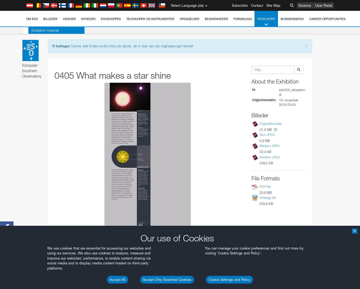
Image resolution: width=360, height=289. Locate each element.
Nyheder (88, 19)
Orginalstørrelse (270, 124)
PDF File (265, 187)
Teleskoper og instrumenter (150, 19)
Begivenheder (216, 19)
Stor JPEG (267, 135)
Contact (257, 5)
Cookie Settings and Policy (229, 279)
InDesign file (268, 198)
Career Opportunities (327, 19)
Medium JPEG (270, 146)
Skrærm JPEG (270, 157)
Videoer (69, 19)
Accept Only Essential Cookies (167, 279)
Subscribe (240, 5)
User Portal (323, 5)
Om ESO (32, 19)
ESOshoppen (111, 19)
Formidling (242, 19)
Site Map (273, 5)
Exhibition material (40, 30)
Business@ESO (292, 19)
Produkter (266, 22)
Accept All (117, 279)
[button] (275, 130)
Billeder (50, 19)
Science (304, 5)
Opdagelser (189, 19)
